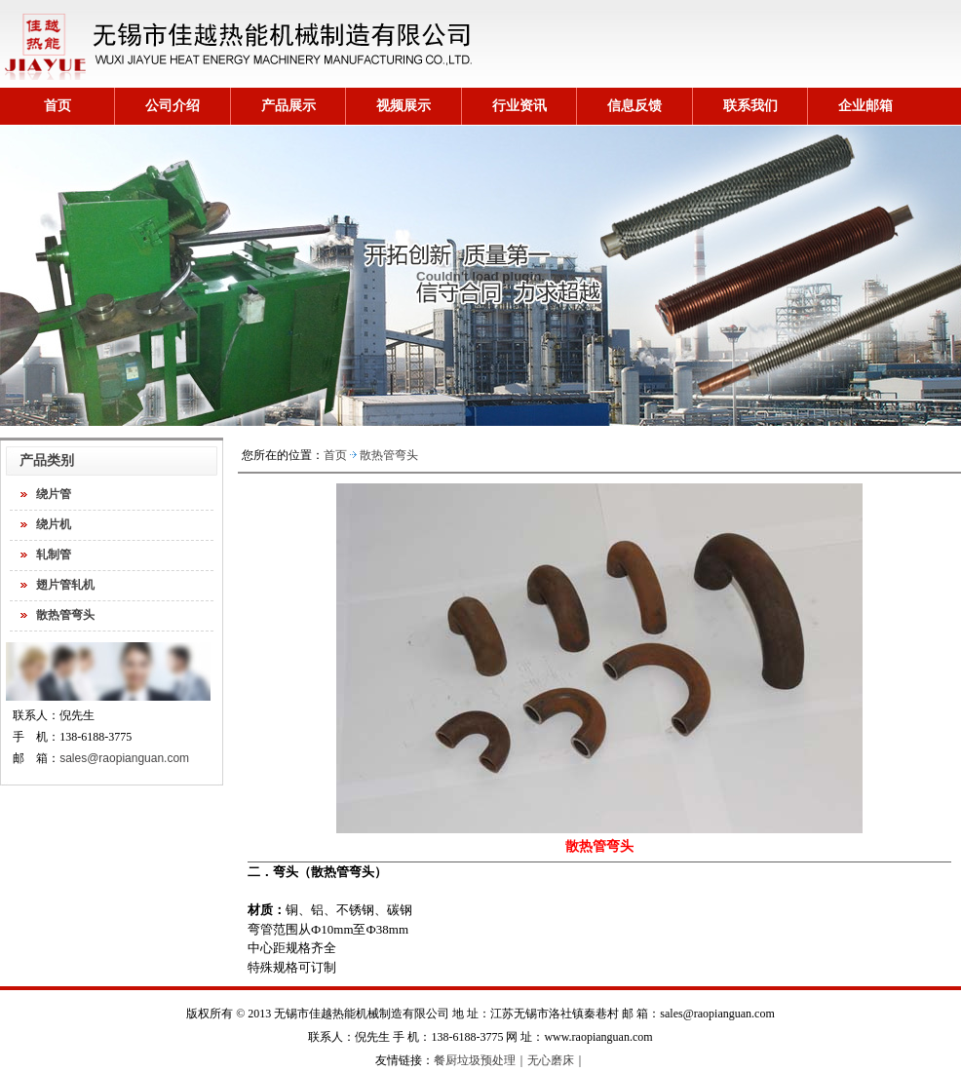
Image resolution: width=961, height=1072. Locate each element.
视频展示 (403, 105)
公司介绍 (172, 105)
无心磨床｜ (556, 1060)
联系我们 (750, 105)
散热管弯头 (65, 615)
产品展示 (288, 105)
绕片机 (53, 524)
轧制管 (53, 554)
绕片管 (53, 494)
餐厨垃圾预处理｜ (480, 1060)
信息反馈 (634, 105)
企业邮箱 (865, 105)
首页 (57, 105)
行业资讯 (519, 105)
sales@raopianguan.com (124, 758)
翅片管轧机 (65, 585)
